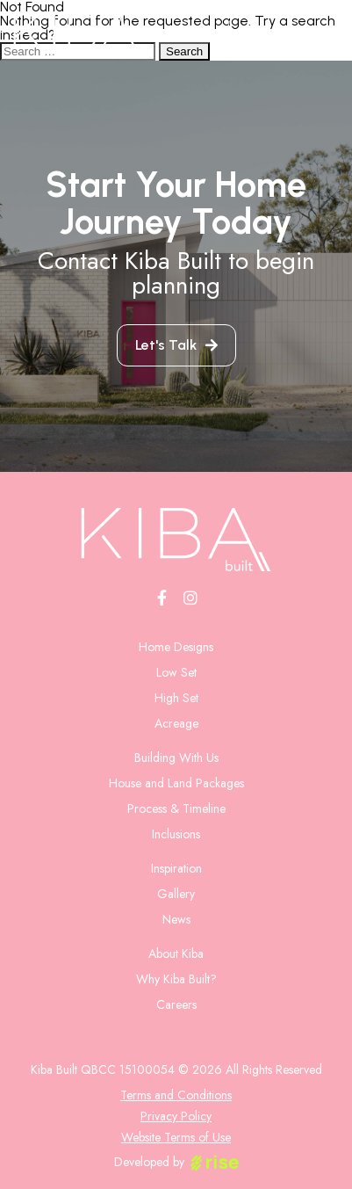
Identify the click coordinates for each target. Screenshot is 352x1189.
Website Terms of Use (176, 1137)
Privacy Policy (176, 1116)
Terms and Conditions (176, 1095)
